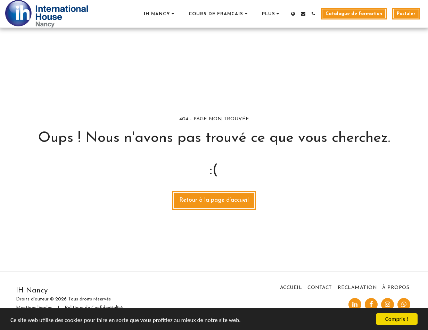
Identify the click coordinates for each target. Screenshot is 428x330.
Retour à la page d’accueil (214, 200)
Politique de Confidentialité (94, 308)
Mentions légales (34, 308)
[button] (160, 13)
